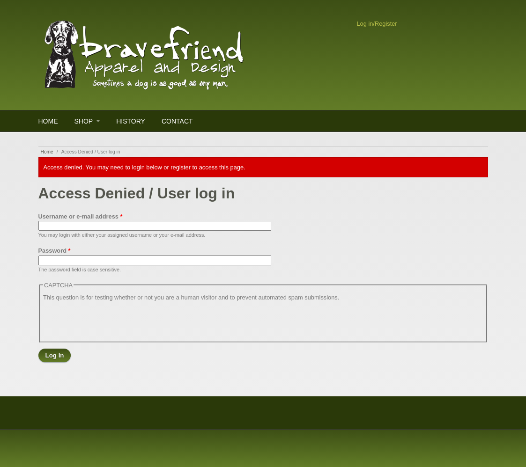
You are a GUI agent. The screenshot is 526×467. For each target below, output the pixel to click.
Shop (83, 121)
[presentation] (114, 320)
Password (54, 250)
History (130, 121)
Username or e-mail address (80, 216)
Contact (177, 121)
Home (48, 121)
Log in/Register (377, 23)
